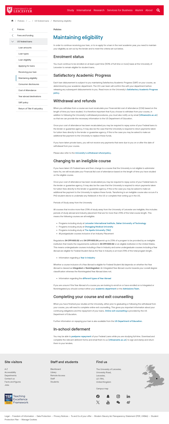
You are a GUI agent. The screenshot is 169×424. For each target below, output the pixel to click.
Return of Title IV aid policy (30, 108)
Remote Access (57, 375)
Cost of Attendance (27, 90)
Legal (7, 416)
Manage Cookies (29, 419)
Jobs (7, 385)
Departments (11, 375)
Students (54, 381)
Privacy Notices (61, 416)
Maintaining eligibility (27, 78)
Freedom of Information (23, 416)
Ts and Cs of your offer (81, 416)
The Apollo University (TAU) (98, 230)
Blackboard (55, 369)
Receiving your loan (27, 72)
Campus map (102, 388)
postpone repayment (81, 336)
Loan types (23, 53)
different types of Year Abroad (97, 278)
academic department (106, 288)
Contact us (10, 378)
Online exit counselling (116, 310)
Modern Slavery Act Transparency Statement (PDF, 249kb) (121, 416)
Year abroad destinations (29, 96)
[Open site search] (158, 10)
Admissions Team (131, 288)
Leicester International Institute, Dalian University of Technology (115, 223)
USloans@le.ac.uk (148, 115)
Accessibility (10, 372)
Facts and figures (13, 381)
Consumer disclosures (28, 84)
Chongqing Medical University (99, 226)
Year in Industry (88, 257)
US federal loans (42, 21)
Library (53, 372)
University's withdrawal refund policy (93, 153)
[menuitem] (70, 10)
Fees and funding (25, 35)
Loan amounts (25, 47)
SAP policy (23, 102)
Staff (52, 378)
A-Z (6, 369)
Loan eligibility (24, 59)
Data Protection (44, 416)
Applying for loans (26, 66)
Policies (21, 21)
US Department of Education (128, 321)
